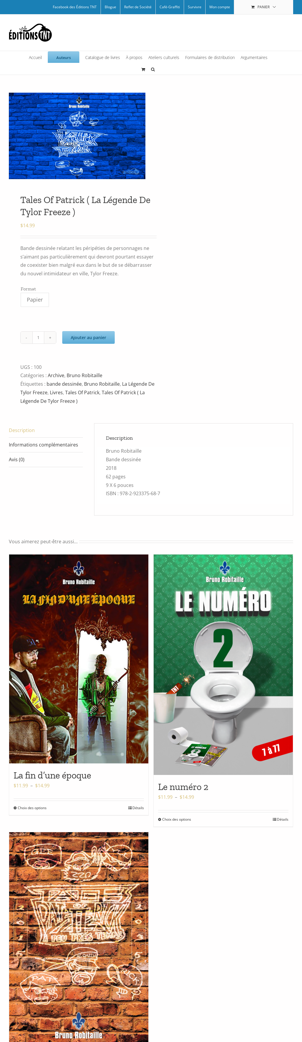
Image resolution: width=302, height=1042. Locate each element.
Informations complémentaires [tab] (43, 444)
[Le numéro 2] (223, 664)
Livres (56, 392)
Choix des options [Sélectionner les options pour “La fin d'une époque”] (32, 807)
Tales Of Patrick (82, 392)
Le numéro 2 (183, 786)
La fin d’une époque (52, 775)
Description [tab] (22, 430)
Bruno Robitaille (84, 375)
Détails (138, 807)
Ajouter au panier (88, 337)
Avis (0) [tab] (16, 459)
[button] (153, 69)
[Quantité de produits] (38, 337)
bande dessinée (64, 384)
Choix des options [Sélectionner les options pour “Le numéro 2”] (176, 819)
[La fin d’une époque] (78, 658)
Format (28, 289)
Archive (56, 375)
